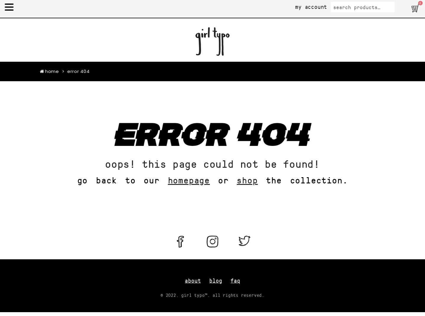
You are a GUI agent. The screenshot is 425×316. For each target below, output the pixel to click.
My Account (311, 6)
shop (247, 180)
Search (403, 7)
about (193, 280)
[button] (415, 8)
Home (49, 71)
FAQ (235, 280)
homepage (189, 180)
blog (215, 280)
